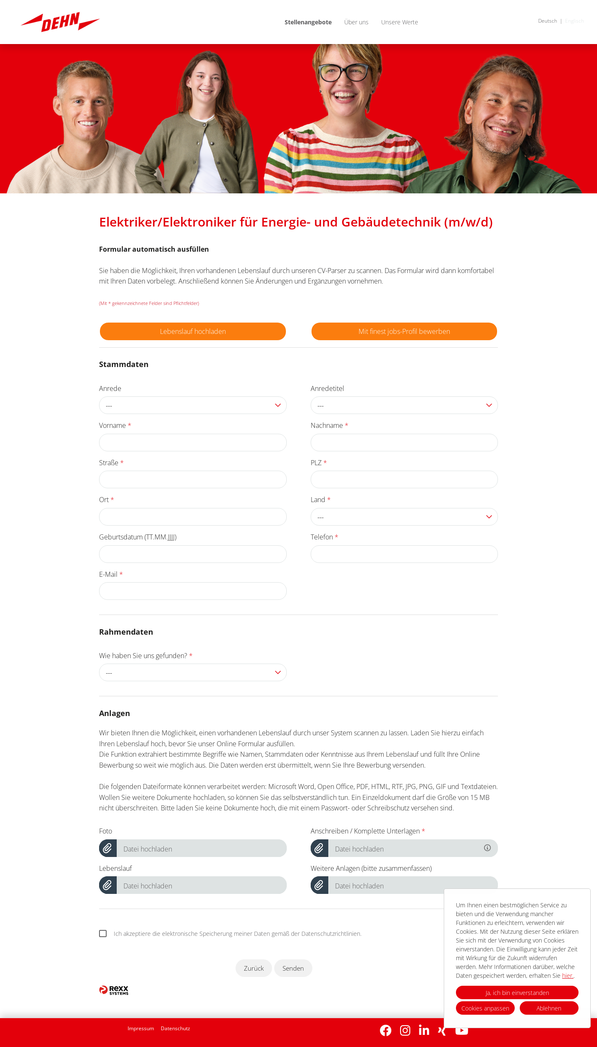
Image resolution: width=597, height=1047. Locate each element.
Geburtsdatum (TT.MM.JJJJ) (137, 537)
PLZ (319, 462)
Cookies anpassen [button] (485, 1008)
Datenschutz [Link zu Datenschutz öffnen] (175, 1028)
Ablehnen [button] (549, 1008)
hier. (567, 975)
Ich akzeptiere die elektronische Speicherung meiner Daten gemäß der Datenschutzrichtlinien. (230, 934)
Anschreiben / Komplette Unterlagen (368, 831)
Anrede (110, 388)
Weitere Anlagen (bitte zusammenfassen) (371, 868)
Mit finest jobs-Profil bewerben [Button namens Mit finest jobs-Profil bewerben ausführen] (404, 331)
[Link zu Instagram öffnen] (405, 1030)
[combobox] (193, 405)
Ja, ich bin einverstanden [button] (517, 993)
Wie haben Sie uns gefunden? (146, 655)
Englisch (574, 20)
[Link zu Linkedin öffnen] (424, 1030)
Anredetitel (327, 388)
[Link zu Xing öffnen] (442, 1030)
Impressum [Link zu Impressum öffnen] (141, 1028)
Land (321, 499)
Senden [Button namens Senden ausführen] (293, 968)
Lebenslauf (115, 868)
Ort (106, 499)
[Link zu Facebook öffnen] (386, 1030)
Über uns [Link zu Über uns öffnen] (356, 22)
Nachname (329, 425)
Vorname (115, 425)
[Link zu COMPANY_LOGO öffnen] (60, 22)
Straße (111, 462)
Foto (105, 831)
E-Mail (111, 574)
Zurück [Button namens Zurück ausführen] (254, 968)
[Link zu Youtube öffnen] (462, 1030)
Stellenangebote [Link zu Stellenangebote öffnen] (308, 22)
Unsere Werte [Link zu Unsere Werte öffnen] (399, 22)
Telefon (324, 537)
